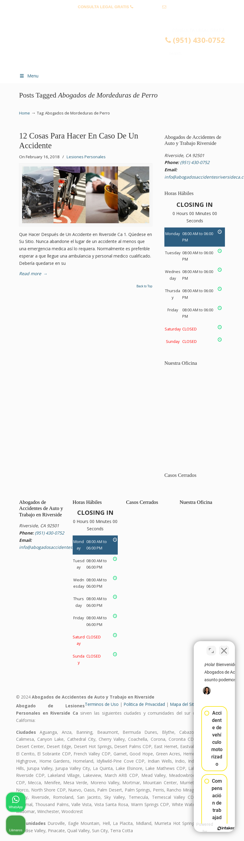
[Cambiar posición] (211, 647)
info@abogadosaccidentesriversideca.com (122, 16)
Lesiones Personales (86, 156)
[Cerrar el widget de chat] (224, 647)
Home (24, 113)
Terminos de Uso (102, 704)
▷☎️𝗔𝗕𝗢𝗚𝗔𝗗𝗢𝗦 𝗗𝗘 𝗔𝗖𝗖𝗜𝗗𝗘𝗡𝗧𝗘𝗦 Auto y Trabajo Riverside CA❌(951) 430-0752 (128, 47)
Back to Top (144, 286)
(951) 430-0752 (147, 7)
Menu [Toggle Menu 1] (28, 76)
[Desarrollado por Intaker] (192, 828)
